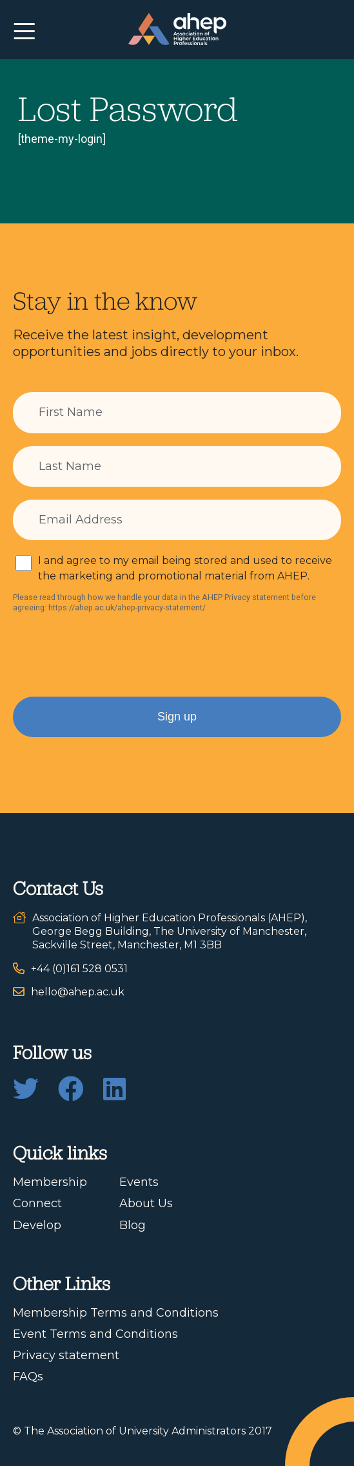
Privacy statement (66, 1355)
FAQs (28, 1376)
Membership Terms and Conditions (116, 1313)
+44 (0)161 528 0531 (79, 969)
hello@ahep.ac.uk (77, 992)
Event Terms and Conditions (95, 1334)
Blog (132, 1225)
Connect (37, 1203)
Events (139, 1182)
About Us (146, 1203)
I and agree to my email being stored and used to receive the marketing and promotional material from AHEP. (185, 568)
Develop (37, 1225)
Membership (50, 1182)
